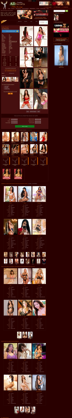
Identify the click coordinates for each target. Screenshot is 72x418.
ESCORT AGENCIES (25, 8)
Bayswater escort (7, 88)
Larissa (5, 263)
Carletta (22, 257)
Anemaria (33, 257)
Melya (27, 263)
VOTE (35, 22)
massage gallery (6, 87)
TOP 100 (37, 8)
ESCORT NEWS (42, 8)
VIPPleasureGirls (11, 72)
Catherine (11, 263)
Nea (38, 257)
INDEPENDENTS (32, 8)
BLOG (48, 8)
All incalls (29, 183)
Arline (33, 263)
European (10, 44)
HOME (9, 8)
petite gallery (6, 85)
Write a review (24, 126)
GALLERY (13, 8)
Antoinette (38, 263)
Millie (16, 263)
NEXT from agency (33, 111)
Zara (27, 257)
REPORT (24, 22)
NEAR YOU (18, 22)
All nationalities (34, 183)
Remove (55, 20)
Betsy (22, 263)
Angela (44, 263)
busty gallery (6, 86)
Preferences (62, 13)
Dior (44, 257)
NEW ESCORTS (18, 8)
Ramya (16, 257)
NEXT (30, 22)
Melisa (5, 257)
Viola (11, 257)
